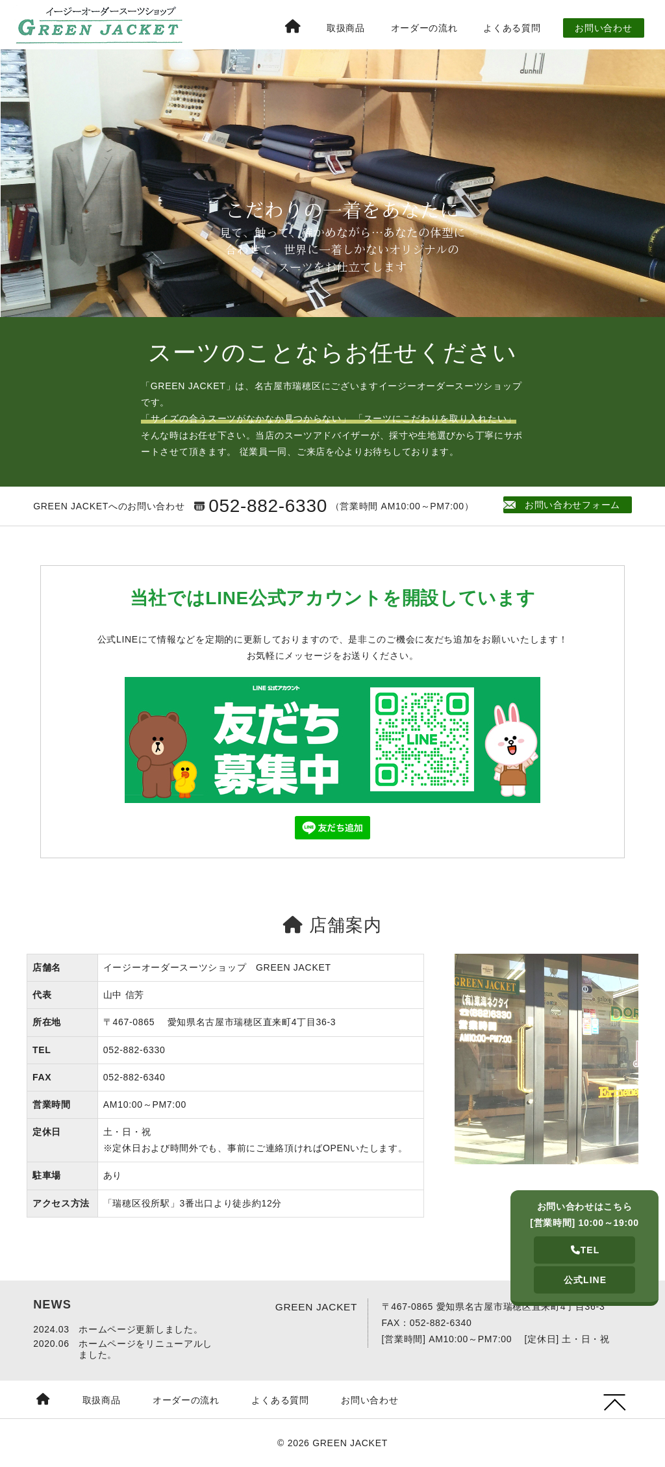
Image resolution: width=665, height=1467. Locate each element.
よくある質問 (511, 28)
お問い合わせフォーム (564, 505)
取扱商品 (346, 28)
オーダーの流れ (424, 28)
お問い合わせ (603, 28)
